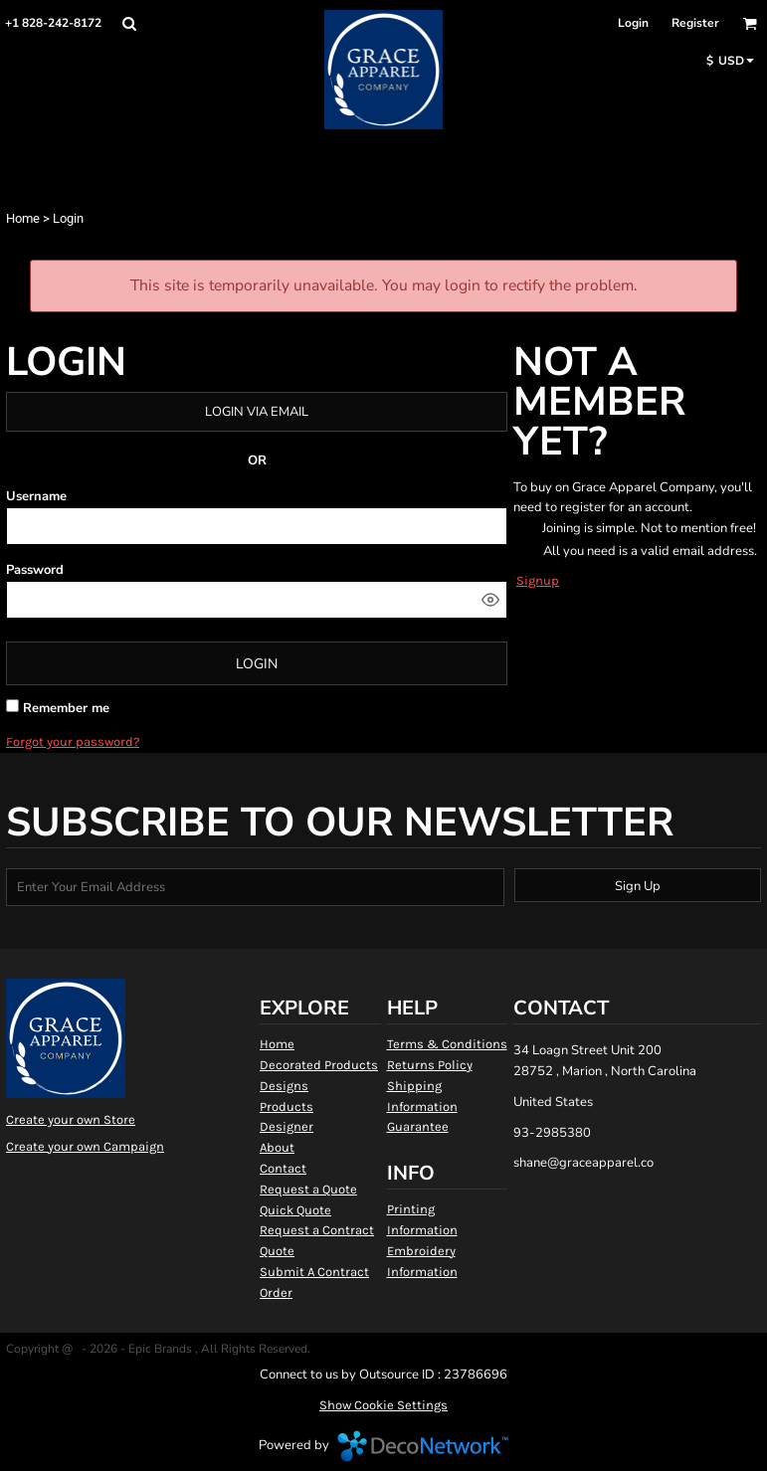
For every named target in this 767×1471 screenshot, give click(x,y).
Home (23, 218)
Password (35, 570)
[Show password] (490, 600)
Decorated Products (319, 1064)
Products (286, 1106)
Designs (284, 1085)
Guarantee (418, 1126)
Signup (537, 580)
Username (36, 496)
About (277, 1147)
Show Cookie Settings (383, 1404)
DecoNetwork (422, 1446)
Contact (283, 1168)
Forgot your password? (72, 741)
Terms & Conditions (447, 1043)
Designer (286, 1126)
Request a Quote (308, 1189)
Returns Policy (430, 1064)
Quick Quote (295, 1209)
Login (633, 23)
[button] (128, 23)
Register (695, 23)
